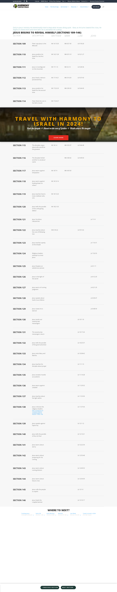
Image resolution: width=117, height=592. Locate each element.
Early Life (31, 14)
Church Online (84, 7)
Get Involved (64, 7)
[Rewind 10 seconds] (67, 543)
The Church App (54, 7)
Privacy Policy (58, 591)
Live (76, 583)
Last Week (66, 14)
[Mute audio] (65, 543)
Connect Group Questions (27, 583)
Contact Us (84, 1)
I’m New (15, 583)
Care (63, 1)
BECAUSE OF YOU (94, 583)
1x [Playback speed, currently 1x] (70, 543)
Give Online (96, 7)
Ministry (54, 14)
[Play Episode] (61, 542)
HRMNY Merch (44, 1)
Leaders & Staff (60, 583)
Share (73, 546)
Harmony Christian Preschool (97, 1)
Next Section (67, 587)
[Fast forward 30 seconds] (73, 543)
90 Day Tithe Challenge (55, 1)
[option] (69, 552)
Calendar (37, 1)
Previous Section (50, 587)
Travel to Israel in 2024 (80, 14)
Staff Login (83, 583)
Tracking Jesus (18, 14)
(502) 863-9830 (17, 543)
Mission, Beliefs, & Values (74, 1)
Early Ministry (42, 14)
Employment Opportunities (45, 583)
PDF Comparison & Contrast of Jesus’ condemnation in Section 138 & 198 (37, 412)
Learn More (58, 137)
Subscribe (67, 546)
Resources (73, 7)
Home (46, 7)
